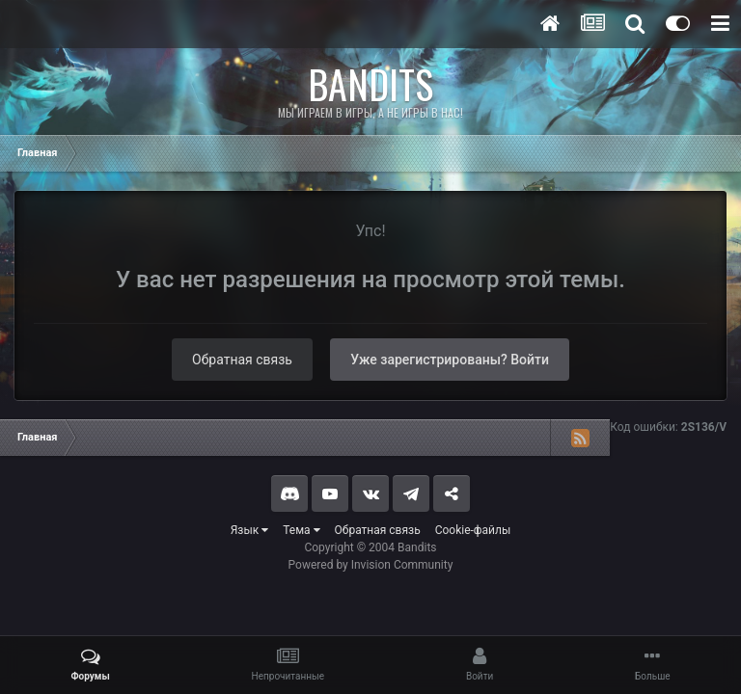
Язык (250, 530)
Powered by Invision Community (370, 565)
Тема (301, 530)
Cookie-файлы (473, 530)
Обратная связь (242, 359)
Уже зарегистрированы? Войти (449, 359)
